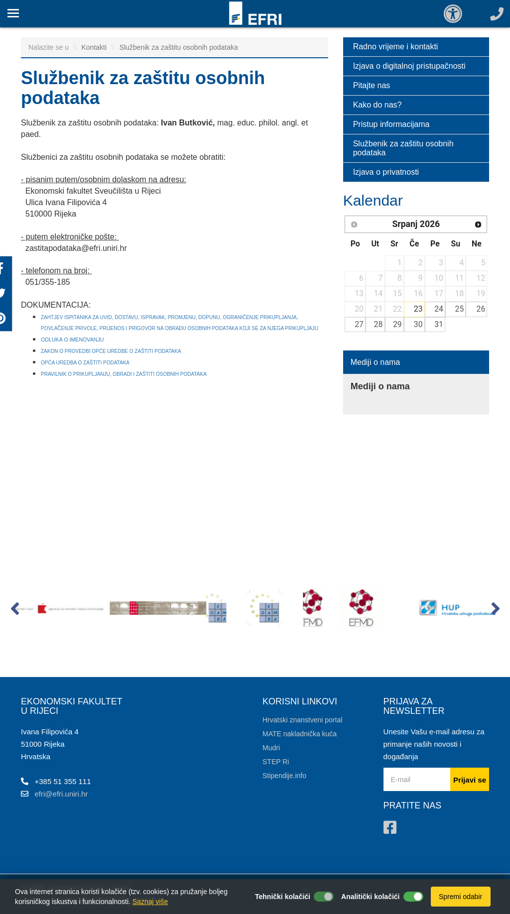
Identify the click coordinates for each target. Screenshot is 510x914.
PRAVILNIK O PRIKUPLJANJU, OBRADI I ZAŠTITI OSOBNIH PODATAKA (124, 374)
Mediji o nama (375, 362)
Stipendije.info (284, 776)
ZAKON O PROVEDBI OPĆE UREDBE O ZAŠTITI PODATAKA (111, 351)
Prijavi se (469, 780)
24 (438, 309)
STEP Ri (275, 762)
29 (397, 324)
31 (438, 324)
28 (378, 324)
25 (459, 309)
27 (359, 324)
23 (418, 309)
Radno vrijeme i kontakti (395, 46)
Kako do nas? (377, 105)
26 (481, 309)
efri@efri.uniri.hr (61, 794)
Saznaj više (150, 902)
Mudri (271, 748)
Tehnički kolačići (282, 897)
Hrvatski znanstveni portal (302, 720)
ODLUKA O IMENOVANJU (73, 340)
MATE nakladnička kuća (299, 734)
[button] (14, 610)
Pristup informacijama (391, 124)
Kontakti (95, 47)
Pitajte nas (371, 85)
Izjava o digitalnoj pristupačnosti (409, 66)
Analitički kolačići (370, 897)
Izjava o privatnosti (386, 172)
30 (418, 324)
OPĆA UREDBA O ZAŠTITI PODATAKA (85, 362)
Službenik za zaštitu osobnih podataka (179, 47)
